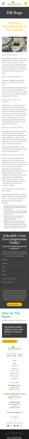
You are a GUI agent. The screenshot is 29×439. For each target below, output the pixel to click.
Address (4, 275)
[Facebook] (11, 420)
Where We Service (14, 373)
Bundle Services (14, 376)
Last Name (4, 263)
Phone (3, 267)
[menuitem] (7, 434)
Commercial (14, 368)
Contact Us (14, 378)
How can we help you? (7, 282)
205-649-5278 (14, 355)
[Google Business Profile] (14, 420)
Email (3, 271)
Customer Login (14, 371)
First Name (4, 259)
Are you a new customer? (8, 278)
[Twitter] (17, 420)
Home (14, 363)
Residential (14, 366)
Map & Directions (14, 390)
